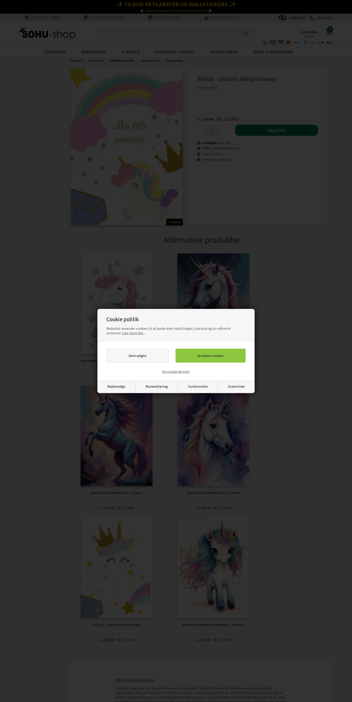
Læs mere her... (133, 333)
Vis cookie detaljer (176, 371)
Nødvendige (116, 386)
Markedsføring (156, 386)
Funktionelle (198, 386)
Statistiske (236, 386)
